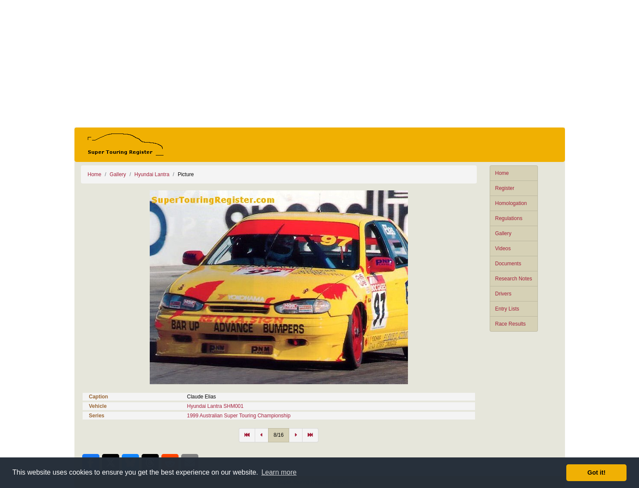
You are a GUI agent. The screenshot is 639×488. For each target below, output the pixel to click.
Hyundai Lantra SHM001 (215, 406)
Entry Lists (507, 309)
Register (505, 188)
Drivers (503, 294)
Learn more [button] (278, 472)
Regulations (508, 218)
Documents (508, 264)
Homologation (511, 203)
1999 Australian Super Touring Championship (239, 416)
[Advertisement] (319, 63)
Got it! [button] (596, 472)
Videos (503, 249)
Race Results (510, 324)
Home (502, 173)
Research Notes (513, 279)
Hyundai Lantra (151, 174)
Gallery (503, 233)
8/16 (279, 435)
